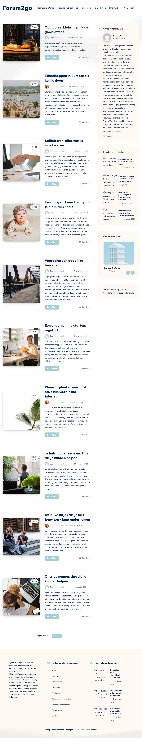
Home (54, 671)
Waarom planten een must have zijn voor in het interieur (65, 391)
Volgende (56, 636)
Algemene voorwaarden (61, 705)
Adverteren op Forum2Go (61, 699)
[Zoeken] (129, 8)
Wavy (47, 730)
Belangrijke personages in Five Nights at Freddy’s (124, 196)
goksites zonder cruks (124, 293)
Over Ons (55, 676)
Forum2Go (118, 36)
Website (107, 136)
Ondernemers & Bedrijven (93, 8)
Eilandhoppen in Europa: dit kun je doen (126, 161)
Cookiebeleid (57, 682)
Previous (128, 273)
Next (133, 273)
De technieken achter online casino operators (126, 213)
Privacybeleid (57, 710)
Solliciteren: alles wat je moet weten (115, 711)
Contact (55, 716)
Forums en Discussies (68, 8)
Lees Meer (53, 58)
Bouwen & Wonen (46, 8)
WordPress (92, 730)
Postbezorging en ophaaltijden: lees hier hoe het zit (126, 178)
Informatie (114, 8)
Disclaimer (56, 687)
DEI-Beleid (56, 693)
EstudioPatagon (66, 730)
